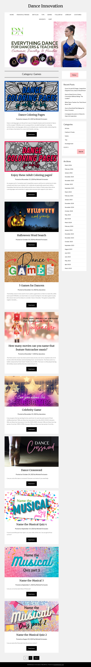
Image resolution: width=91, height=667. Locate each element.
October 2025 (69, 184)
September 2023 (69, 245)
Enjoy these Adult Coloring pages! (31, 175)
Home (12, 14)
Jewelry (68, 14)
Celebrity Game (31, 409)
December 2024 (69, 203)
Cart (50, 19)
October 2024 (69, 211)
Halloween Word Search (31, 235)
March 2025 (68, 192)
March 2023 (68, 268)
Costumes (77, 14)
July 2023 (67, 253)
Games (49, 14)
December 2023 (69, 234)
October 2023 (69, 241)
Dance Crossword (31, 470)
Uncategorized (69, 143)
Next (36, 658)
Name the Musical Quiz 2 (31, 634)
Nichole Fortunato (41, 119)
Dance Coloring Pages (31, 114)
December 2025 (69, 176)
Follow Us (58, 14)
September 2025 (69, 188)
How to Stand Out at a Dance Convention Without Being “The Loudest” (74, 96)
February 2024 (69, 226)
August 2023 (68, 249)
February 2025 (69, 195)
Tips (42, 14)
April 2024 (68, 218)
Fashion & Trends (23, 14)
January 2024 (69, 230)
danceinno (42, 290)
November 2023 (69, 238)
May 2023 (68, 260)
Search (66, 147)
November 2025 (69, 180)
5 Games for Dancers (31, 285)
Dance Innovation (45, 5)
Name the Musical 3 (32, 580)
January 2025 (69, 199)
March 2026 (68, 165)
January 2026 (69, 173)
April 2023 (68, 264)
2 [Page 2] (30, 658)
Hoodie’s (42, 19)
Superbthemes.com (58, 664)
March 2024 (68, 222)
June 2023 (68, 257)
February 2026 (69, 169)
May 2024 (68, 215)
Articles (35, 14)
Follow (74, 75)
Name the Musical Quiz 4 (31, 524)
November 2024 (69, 207)
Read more (31, 134)
